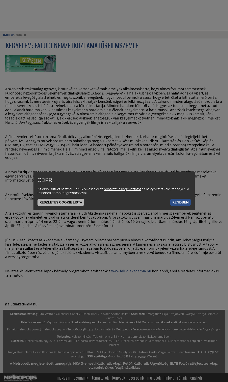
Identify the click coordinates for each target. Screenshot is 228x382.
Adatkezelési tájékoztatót (122, 189)
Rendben (180, 202)
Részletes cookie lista (61, 202)
